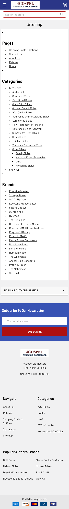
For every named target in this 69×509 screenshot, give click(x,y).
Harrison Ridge (17, 252)
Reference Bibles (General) (26, 128)
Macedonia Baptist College (18, 478)
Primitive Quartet (19, 191)
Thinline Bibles (20, 141)
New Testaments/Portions (27, 124)
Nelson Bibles (10, 466)
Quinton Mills (16, 211)
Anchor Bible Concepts (22, 260)
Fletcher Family (17, 248)
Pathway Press (17, 264)
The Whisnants (17, 256)
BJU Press (9, 460)
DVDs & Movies (46, 425)
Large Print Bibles (22, 120)
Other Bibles (19, 149)
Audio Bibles (19, 91)
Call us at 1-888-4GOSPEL (34, 373)
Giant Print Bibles (22, 104)
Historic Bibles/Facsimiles (30, 157)
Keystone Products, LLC (23, 203)
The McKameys (17, 268)
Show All (14, 169)
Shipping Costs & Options (23, 49)
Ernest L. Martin (18, 236)
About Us (14, 58)
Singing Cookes (18, 207)
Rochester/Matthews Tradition (26, 228)
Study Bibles (19, 136)
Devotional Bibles (22, 100)
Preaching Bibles (25, 165)
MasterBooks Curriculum (23, 240)
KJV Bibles (15, 87)
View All (40, 478)
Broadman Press (18, 244)
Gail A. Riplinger (18, 199)
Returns (13, 62)
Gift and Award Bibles (24, 108)
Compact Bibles (21, 96)
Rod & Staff (42, 472)
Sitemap (8, 435)
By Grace (14, 215)
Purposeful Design (19, 232)
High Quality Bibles (22, 112)
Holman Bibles (44, 466)
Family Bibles (23, 153)
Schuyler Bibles (17, 195)
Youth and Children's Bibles (27, 145)
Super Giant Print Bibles (25, 132)
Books (41, 412)
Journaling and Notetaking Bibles (31, 116)
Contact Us (15, 54)
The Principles (17, 219)
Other (19, 161)
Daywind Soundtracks (15, 472)
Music (41, 419)
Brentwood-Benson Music (24, 223)
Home (12, 66)
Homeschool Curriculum (51, 431)
